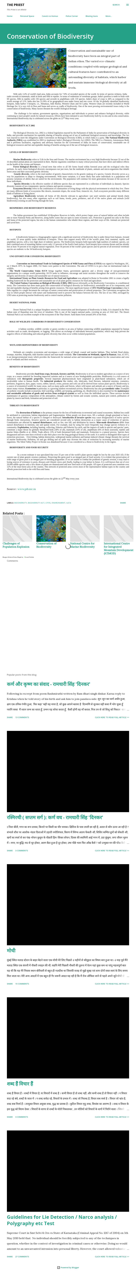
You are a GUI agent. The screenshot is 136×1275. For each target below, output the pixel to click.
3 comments (21, 850)
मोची (11, 950)
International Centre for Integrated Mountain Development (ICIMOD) (118, 548)
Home (9, 16)
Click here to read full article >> (112, 717)
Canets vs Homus (50, 16)
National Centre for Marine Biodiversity (82, 545)
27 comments (22, 1256)
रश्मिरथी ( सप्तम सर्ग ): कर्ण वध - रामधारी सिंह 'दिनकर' (55, 817)
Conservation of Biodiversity (46, 545)
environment (58, 503)
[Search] (116, 4)
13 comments (22, 717)
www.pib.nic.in (27, 489)
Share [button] (123, 503)
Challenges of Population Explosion (16, 545)
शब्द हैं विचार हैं (20, 1083)
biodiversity (20, 503)
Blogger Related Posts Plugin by (18, 557)
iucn (68, 503)
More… (109, 16)
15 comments (22, 983)
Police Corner (72, 16)
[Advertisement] (68, 650)
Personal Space (27, 16)
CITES (48, 503)
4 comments (21, 1117)
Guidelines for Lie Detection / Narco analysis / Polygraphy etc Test (62, 1220)
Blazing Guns (92, 16)
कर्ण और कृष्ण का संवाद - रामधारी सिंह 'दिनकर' (48, 684)
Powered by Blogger (68, 1267)
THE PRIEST (15, 5)
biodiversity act (36, 503)
